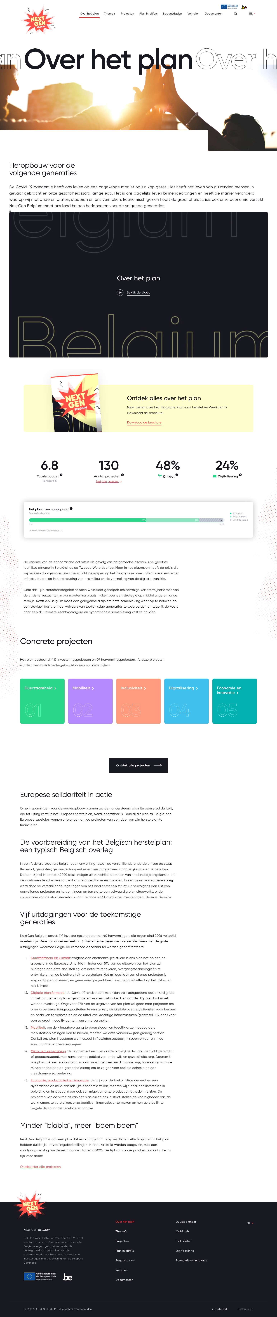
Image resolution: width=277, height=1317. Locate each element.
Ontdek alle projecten (139, 765)
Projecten (127, 13)
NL (251, 13)
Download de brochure (144, 422)
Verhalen (193, 13)
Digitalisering (183, 703)
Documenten (214, 13)
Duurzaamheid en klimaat (50, 958)
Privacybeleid (219, 1308)
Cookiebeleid (245, 1308)
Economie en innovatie (229, 703)
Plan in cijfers (148, 13)
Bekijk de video (138, 292)
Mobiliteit (83, 703)
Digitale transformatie (48, 992)
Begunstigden (172, 13)
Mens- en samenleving (48, 1051)
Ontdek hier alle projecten (40, 1167)
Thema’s (110, 13)
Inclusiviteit (133, 703)
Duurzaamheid (40, 703)
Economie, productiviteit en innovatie (60, 1080)
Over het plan (89, 13)
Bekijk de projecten (109, 481)
